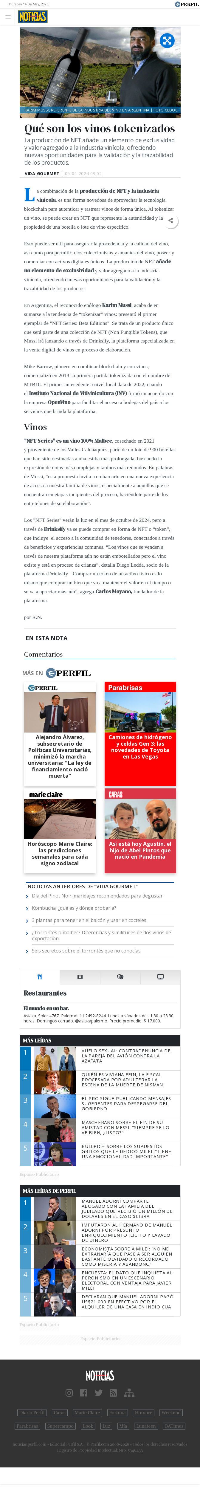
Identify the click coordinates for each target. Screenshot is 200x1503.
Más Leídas (37, 1040)
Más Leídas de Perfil (49, 1191)
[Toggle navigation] (10, 16)
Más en (56, 673)
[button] (170, 221)
